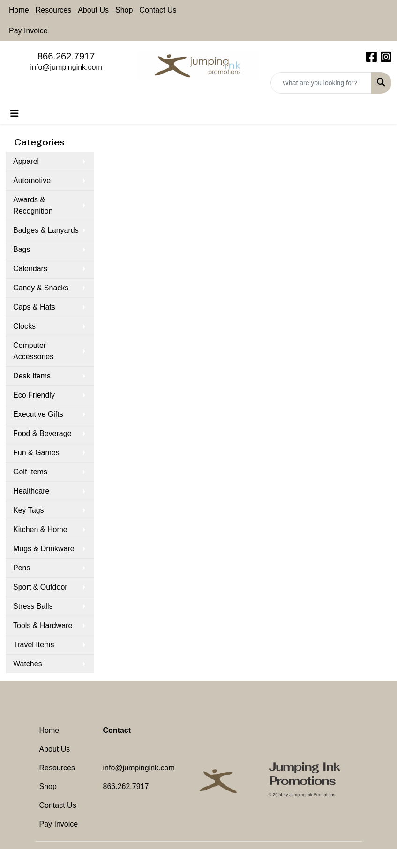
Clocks (24, 326)
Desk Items (32, 376)
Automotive (32, 181)
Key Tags (28, 510)
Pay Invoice (28, 31)
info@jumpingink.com (66, 67)
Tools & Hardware (42, 625)
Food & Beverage (42, 433)
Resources (53, 10)
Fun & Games (36, 453)
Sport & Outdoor (40, 587)
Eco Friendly (34, 395)
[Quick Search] (321, 83)
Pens (21, 568)
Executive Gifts (38, 414)
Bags (21, 249)
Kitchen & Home (40, 529)
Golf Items (30, 472)
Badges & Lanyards (46, 230)
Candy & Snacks (40, 288)
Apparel (26, 161)
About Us (93, 10)
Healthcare (31, 491)
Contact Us (157, 10)
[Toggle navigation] (14, 113)
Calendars (30, 269)
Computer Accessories (33, 351)
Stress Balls (32, 606)
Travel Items (33, 645)
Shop (124, 10)
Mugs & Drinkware (44, 549)
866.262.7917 (66, 56)
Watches (27, 664)
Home (19, 10)
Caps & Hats (34, 307)
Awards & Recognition (33, 205)
